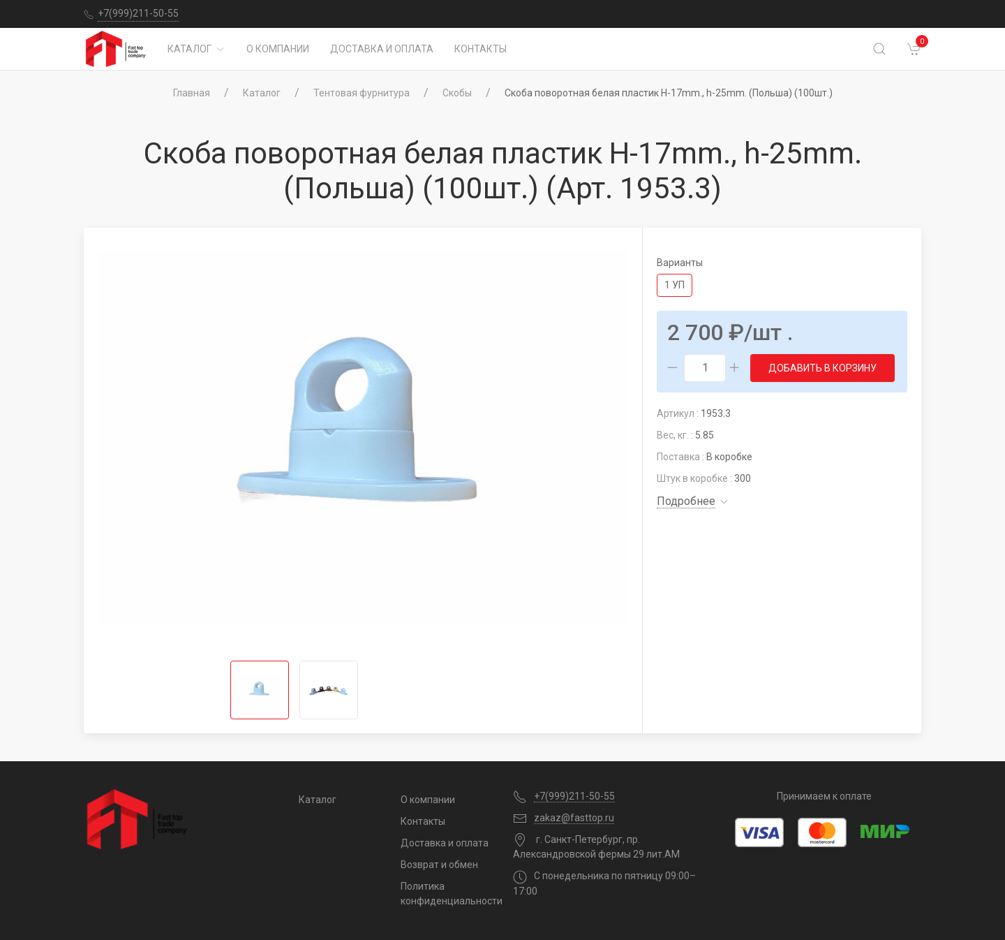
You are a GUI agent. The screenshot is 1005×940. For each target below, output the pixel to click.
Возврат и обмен (439, 864)
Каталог (196, 48)
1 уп (674, 285)
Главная (191, 92)
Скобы (457, 92)
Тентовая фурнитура (361, 92)
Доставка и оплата (381, 48)
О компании (277, 48)
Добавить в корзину (822, 368)
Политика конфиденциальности (446, 893)
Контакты (480, 48)
